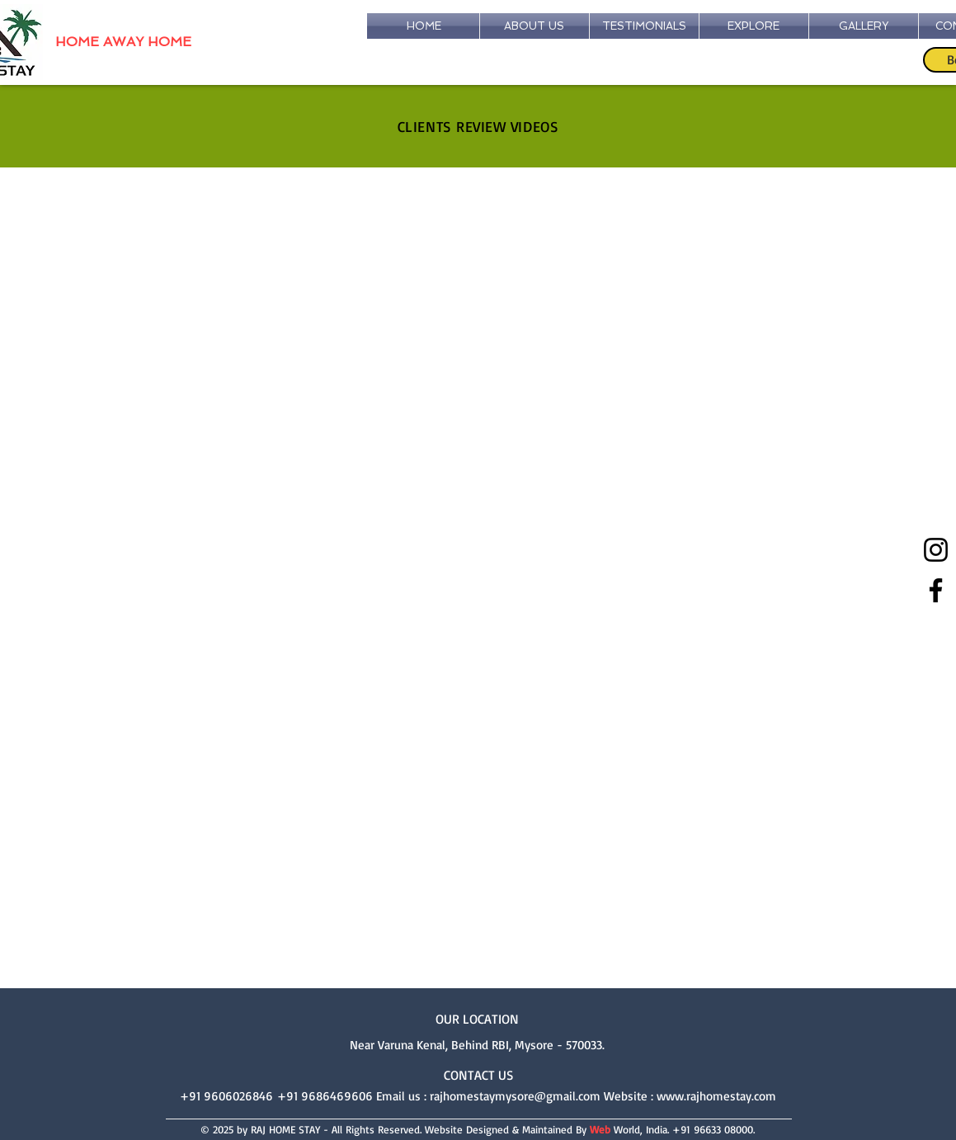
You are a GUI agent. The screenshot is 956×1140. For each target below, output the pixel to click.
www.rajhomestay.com (716, 1096)
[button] (863, 26)
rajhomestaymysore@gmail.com (515, 1096)
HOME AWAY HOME (123, 41)
